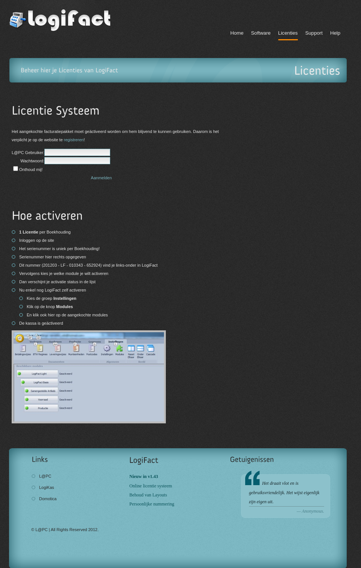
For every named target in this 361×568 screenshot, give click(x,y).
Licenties (288, 33)
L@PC (45, 476)
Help (335, 33)
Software (261, 33)
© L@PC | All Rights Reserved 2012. (65, 529)
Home (236, 33)
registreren (74, 139)
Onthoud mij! (30, 169)
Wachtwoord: (32, 161)
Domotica (47, 498)
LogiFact (65, 20)
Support (314, 33)
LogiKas (46, 487)
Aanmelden (101, 178)
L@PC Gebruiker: (28, 152)
